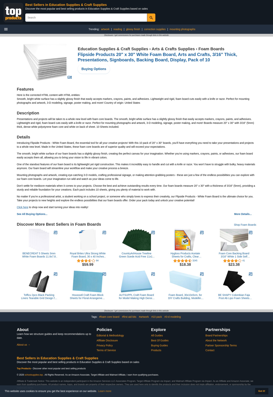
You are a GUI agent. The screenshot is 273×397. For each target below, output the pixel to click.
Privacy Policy (105, 345)
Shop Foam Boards (245, 224)
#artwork (144, 316)
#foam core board (109, 316)
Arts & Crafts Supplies (173, 49)
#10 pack (156, 316)
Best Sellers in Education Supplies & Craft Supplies (66, 5)
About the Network (216, 340)
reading (117, 29)
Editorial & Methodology (110, 335)
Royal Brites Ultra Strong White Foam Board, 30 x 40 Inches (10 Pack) (88, 255)
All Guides (157, 335)
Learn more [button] (105, 391)
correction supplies (155, 29)
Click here (22, 207)
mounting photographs (182, 29)
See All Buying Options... (32, 214)
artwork (105, 29)
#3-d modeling (172, 316)
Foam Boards (211, 49)
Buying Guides (159, 345)
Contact (209, 350)
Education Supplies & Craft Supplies (113, 49)
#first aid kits (129, 316)
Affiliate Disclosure (107, 340)
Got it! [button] (261, 391)
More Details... (243, 214)
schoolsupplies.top (34, 375)
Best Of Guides (160, 340)
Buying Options (93, 69)
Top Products (24, 368)
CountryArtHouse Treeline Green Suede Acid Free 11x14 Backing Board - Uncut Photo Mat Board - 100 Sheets (136, 255)
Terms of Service (106, 350)
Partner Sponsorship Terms (221, 345)
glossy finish (133, 29)
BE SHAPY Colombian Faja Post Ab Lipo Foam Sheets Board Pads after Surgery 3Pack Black (234, 296)
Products (156, 350)
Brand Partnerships (216, 335)
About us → (23, 344)
